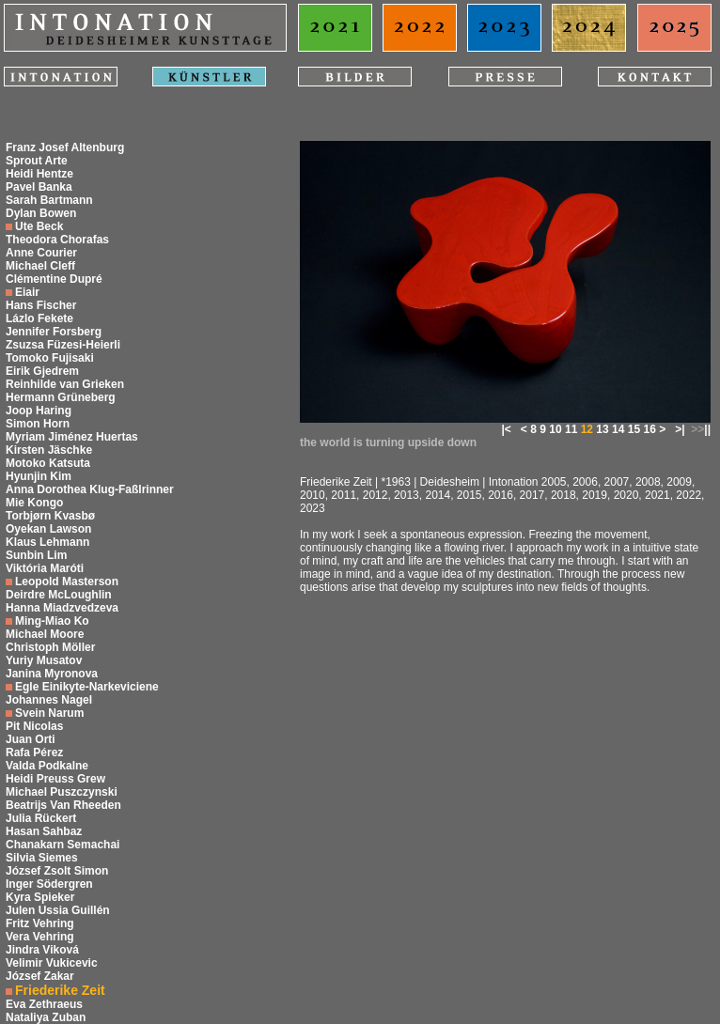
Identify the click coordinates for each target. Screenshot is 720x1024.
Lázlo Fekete (39, 318)
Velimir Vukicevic (52, 963)
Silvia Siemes (42, 857)
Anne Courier (41, 252)
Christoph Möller (50, 647)
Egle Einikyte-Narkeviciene (87, 686)
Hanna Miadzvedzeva (62, 607)
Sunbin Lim (36, 555)
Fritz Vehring (40, 923)
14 (618, 429)
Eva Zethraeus (44, 1004)
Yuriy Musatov (44, 660)
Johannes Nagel (49, 699)
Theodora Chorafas (57, 239)
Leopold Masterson (66, 581)
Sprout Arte (37, 160)
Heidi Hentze (39, 173)
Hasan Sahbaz (44, 831)
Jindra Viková (42, 949)
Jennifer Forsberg (54, 331)
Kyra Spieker (40, 897)
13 (602, 429)
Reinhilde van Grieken (65, 384)
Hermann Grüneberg (61, 397)
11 (571, 429)
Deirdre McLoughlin (59, 594)
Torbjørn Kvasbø (50, 515)
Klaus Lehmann (47, 542)
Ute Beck (39, 226)
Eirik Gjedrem (42, 371)
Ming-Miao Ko (52, 621)
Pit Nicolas (34, 726)
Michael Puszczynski (61, 792)
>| (679, 429)
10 (555, 429)
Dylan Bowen (41, 213)
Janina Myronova (52, 673)
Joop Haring (38, 410)
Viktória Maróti (45, 568)
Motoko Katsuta (48, 463)
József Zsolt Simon (57, 870)
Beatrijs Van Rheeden (63, 805)
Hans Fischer (41, 305)
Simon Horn (38, 423)
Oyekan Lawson (48, 528)
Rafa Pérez (34, 752)
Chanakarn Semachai (62, 844)
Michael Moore (45, 634)
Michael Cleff (40, 265)
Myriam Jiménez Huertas (72, 436)
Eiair (27, 292)
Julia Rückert (41, 818)
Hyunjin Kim (38, 476)
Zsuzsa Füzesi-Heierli (63, 344)
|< (505, 429)
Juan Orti (30, 739)
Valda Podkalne (47, 765)
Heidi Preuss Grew (55, 778)
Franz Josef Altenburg (65, 147)
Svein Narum (49, 713)
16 (649, 429)
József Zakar (40, 976)
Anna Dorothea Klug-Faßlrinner (90, 489)
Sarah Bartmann (49, 200)
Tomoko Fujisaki (50, 358)
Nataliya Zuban (46, 1017)
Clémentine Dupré (54, 279)
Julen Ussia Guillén (58, 910)
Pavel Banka (39, 187)
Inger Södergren (49, 884)
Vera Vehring (40, 936)
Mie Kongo (34, 502)
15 (634, 429)
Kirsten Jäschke (49, 450)
